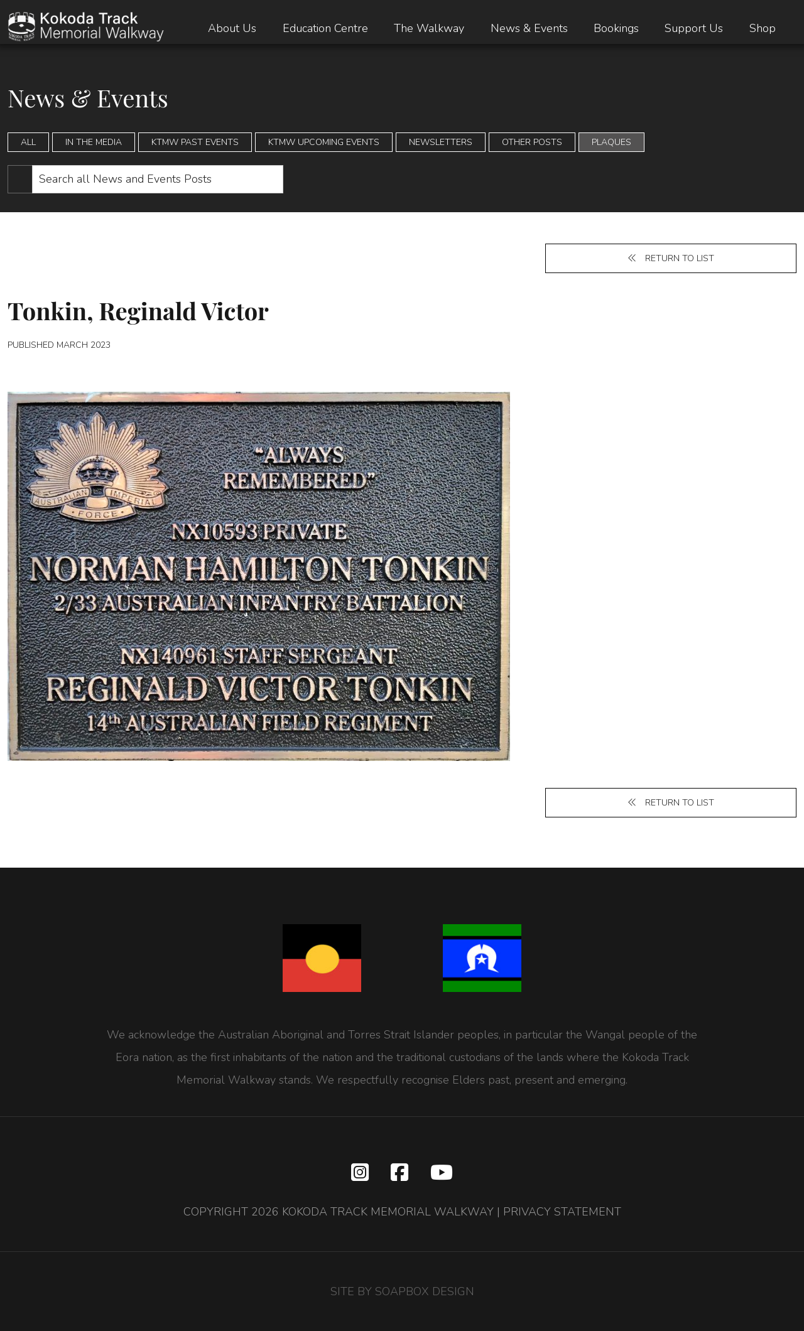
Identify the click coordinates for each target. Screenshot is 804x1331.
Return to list (670, 258)
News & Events (529, 28)
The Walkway (429, 28)
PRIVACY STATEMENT (562, 1211)
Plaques (611, 142)
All (28, 142)
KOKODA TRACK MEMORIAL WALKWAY (388, 1211)
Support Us (694, 28)
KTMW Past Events (195, 142)
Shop (762, 28)
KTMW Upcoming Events (323, 142)
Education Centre (325, 28)
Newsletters (440, 142)
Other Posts (532, 142)
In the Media (93, 142)
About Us (232, 28)
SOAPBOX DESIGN (424, 1291)
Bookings (616, 28)
